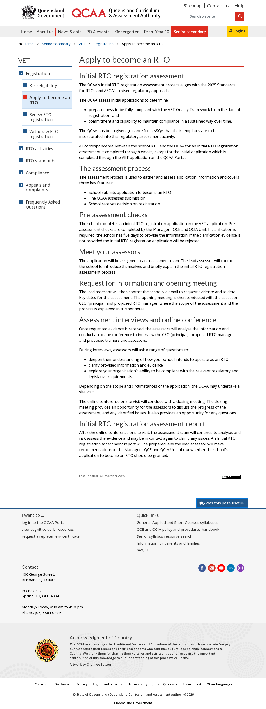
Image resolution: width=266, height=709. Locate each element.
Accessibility (138, 684)
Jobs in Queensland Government (177, 684)
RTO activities (39, 149)
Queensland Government (133, 703)
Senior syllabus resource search (164, 536)
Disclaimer (63, 684)
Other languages (219, 684)
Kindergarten (126, 31)
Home (26, 31)
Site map (192, 5)
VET (82, 43)
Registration (103, 43)
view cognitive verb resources (48, 529)
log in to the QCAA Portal (43, 522)
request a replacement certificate (51, 536)
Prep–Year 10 (156, 31)
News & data (70, 31)
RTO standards (40, 160)
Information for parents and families (168, 543)
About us (45, 31)
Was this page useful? (222, 503)
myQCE (143, 549)
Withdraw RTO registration (43, 134)
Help (239, 5)
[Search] (211, 16)
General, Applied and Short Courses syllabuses (177, 522)
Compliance (37, 173)
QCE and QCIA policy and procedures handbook (178, 529)
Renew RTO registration (41, 117)
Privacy (82, 684)
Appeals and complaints (38, 187)
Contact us (218, 5)
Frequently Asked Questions (43, 204)
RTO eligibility (43, 85)
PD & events (98, 31)
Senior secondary (190, 31)
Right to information (108, 684)
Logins (239, 30)
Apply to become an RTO (49, 100)
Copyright (42, 684)
